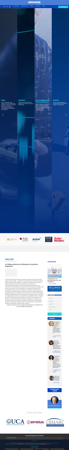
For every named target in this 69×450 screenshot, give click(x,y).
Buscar (55, 314)
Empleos (32, 6)
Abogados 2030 (24, 6)
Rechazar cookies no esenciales (52, 442)
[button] (4, 6)
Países (44, 6)
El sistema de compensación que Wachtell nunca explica (56, 378)
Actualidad (16, 6)
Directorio (38, 6)
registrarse (63, 7)
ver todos (58, 318)
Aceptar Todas (34, 446)
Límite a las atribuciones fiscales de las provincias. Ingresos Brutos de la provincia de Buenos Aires (57, 344)
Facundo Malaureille (54, 405)
